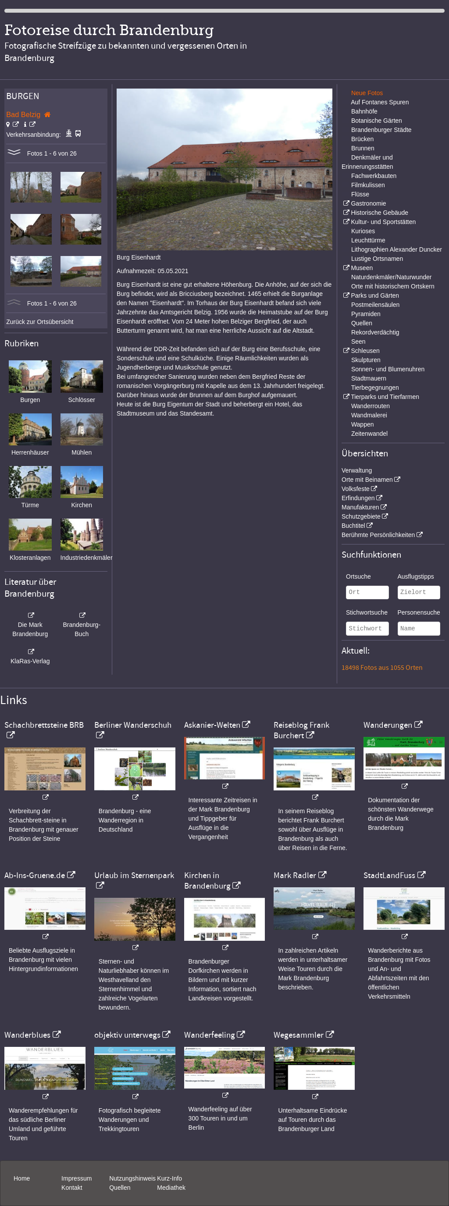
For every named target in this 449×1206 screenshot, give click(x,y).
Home (22, 1178)
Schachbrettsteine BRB (44, 725)
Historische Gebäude (379, 212)
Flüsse (360, 194)
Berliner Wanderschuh (132, 725)
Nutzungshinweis (132, 1178)
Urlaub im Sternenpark (134, 875)
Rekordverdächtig (375, 332)
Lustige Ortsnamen (377, 258)
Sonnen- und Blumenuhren (387, 369)
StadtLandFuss (389, 875)
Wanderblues (27, 1035)
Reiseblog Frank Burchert (301, 730)
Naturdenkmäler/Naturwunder (391, 277)
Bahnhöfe (364, 111)
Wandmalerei (369, 415)
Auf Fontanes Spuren (380, 102)
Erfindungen (358, 498)
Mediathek (171, 1187)
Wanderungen (387, 725)
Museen (362, 267)
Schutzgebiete (361, 516)
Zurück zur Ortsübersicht (39, 321)
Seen (358, 341)
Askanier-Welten (212, 725)
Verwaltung (357, 470)
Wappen (362, 424)
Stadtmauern (368, 378)
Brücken (362, 138)
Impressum (76, 1178)
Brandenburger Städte (381, 129)
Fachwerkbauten (374, 175)
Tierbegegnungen (375, 387)
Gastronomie (368, 203)
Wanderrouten (370, 405)
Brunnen (362, 148)
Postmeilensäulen (375, 304)
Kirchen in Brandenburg (207, 880)
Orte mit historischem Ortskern (393, 286)
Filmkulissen (368, 185)
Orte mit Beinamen (367, 479)
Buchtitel (353, 525)
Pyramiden (366, 313)
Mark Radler (295, 875)
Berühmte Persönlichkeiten (378, 534)
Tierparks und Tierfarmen (385, 396)
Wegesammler (299, 1035)
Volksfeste (356, 488)
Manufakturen (360, 507)
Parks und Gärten (375, 295)
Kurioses (363, 231)
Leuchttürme (368, 240)
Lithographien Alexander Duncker (396, 249)
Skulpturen (366, 359)
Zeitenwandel (369, 433)
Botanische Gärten (376, 120)
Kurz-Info (169, 1178)
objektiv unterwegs (127, 1035)
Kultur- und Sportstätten (383, 221)
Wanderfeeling (209, 1035)
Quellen (361, 323)
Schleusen (365, 350)
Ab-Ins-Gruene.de (34, 875)
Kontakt (71, 1187)
